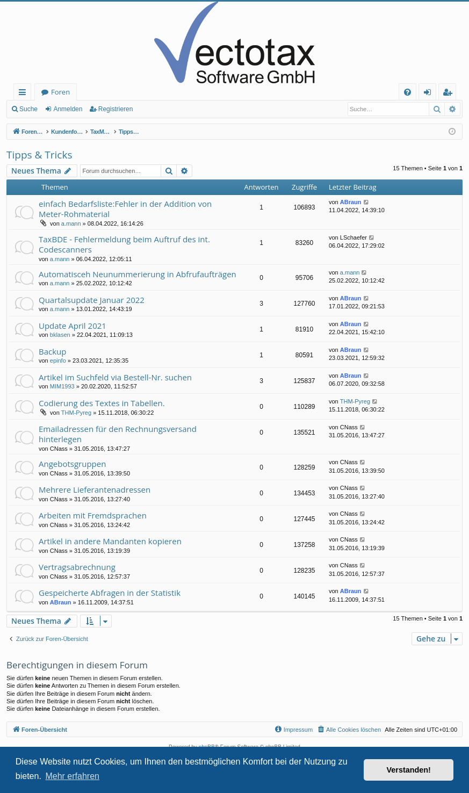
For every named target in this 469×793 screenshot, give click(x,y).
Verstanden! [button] (409, 770)
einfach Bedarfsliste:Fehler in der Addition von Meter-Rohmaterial (125, 208)
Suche (28, 109)
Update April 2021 (72, 325)
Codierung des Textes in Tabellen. (102, 403)
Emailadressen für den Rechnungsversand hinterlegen (118, 433)
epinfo (58, 360)
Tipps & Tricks (39, 155)
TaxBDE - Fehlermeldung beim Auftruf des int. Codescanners (124, 244)
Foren (60, 92)
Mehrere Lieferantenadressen (94, 489)
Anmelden (67, 109)
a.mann (71, 223)
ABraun (351, 202)
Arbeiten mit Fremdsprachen (93, 515)
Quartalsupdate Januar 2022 (92, 299)
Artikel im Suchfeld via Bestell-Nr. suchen (115, 377)
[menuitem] (407, 92)
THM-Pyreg (76, 412)
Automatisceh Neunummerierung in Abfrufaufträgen (137, 274)
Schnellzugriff (24, 93)
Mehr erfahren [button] (72, 776)
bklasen (60, 334)
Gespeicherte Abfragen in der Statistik (110, 592)
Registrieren (115, 109)
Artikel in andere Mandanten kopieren (110, 541)
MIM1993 (62, 386)
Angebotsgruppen (72, 463)
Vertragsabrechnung (77, 566)
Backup (52, 351)
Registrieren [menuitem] (450, 93)
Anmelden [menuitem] (430, 93)
